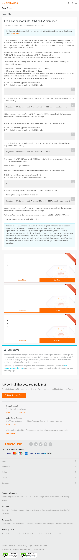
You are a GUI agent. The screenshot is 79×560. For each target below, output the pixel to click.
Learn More (22, 280)
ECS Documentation (18, 510)
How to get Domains (33, 510)
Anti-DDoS (28, 497)
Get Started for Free (14, 395)
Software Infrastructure (50, 510)
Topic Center (6, 523)
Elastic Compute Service (10, 497)
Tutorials (59, 523)
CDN (21, 497)
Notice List (38, 546)
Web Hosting (64, 497)
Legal (30, 546)
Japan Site (5, 510)
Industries (29, 523)
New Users (5, 514)
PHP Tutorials (68, 523)
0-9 (60, 533)
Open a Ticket (11, 424)
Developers (38, 523)
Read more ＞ (16, 33)
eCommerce (54, 497)
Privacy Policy (22, 546)
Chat (8, 412)
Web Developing (48, 523)
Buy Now (57, 280)
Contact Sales (21, 412)
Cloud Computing (18, 523)
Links (45, 546)
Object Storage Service (41, 497)
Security (5, 500)
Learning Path (65, 510)
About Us (12, 546)
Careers (4, 546)
